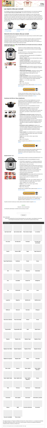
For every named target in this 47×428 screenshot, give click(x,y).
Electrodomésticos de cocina (35, 199)
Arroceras (34, 95)
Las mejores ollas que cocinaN (13, 9)
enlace (35, 201)
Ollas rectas (20, 153)
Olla (42, 4)
